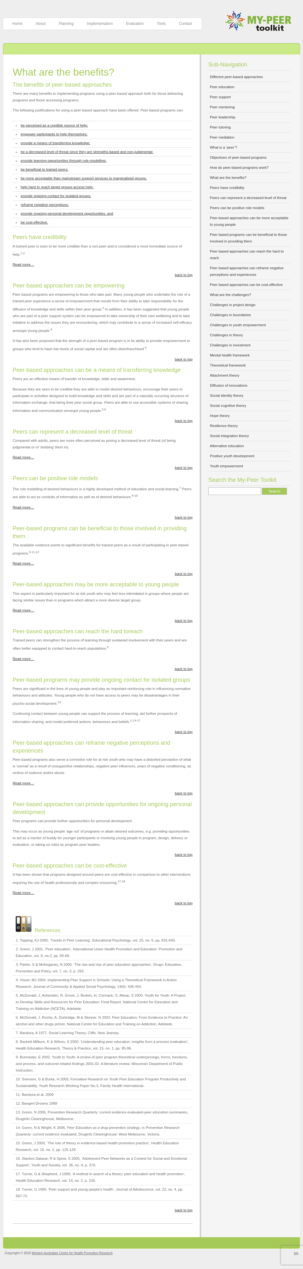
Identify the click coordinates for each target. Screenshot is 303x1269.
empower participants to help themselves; (54, 134)
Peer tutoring (220, 127)
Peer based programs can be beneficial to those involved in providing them (248, 238)
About (40, 23)
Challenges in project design (232, 305)
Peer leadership (222, 117)
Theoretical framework (228, 365)
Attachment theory (224, 375)
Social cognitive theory (228, 405)
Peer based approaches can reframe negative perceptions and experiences (246, 271)
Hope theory (220, 416)
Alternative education (227, 446)
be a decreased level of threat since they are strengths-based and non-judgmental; (87, 152)
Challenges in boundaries (230, 315)
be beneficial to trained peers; (44, 169)
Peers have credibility (227, 188)
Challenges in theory (226, 335)
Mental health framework (230, 355)
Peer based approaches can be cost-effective (246, 285)
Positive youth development (232, 456)
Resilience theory (224, 426)
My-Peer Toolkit (260, 22)
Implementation (100, 23)
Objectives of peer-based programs (238, 157)
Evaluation (135, 23)
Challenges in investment (230, 345)
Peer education (222, 87)
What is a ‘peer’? (223, 147)
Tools (161, 23)
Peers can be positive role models (237, 208)
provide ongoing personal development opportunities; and (67, 213)
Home (17, 23)
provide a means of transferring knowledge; (56, 143)
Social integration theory (229, 436)
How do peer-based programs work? (239, 167)
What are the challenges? (230, 295)
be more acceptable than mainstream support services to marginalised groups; (84, 178)
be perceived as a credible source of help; (54, 125)
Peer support (220, 97)
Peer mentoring (222, 107)
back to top (184, 275)
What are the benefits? (63, 72)
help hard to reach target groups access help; (57, 187)
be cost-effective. (34, 222)
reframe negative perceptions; (45, 205)
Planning (66, 23)
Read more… (23, 264)
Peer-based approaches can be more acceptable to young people (249, 221)
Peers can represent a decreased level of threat (248, 198)
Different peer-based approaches (236, 77)
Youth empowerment (226, 466)
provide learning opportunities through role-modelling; (64, 160)
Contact (185, 23)
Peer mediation (222, 137)
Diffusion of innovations (228, 385)
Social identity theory (226, 395)
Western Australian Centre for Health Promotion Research (72, 1253)
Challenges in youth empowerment (238, 325)
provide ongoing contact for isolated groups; (56, 196)
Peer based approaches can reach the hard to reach (247, 254)
